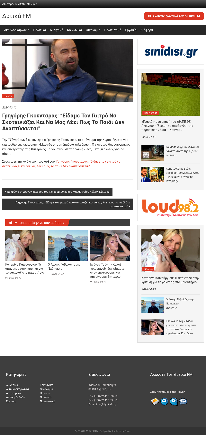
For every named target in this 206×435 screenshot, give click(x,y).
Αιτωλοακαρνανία (16, 30)
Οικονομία (93, 30)
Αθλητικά (56, 30)
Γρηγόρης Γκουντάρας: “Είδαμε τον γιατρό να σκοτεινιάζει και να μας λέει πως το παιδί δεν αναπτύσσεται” (72, 204)
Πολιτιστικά (112, 30)
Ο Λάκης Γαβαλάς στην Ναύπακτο (180, 301)
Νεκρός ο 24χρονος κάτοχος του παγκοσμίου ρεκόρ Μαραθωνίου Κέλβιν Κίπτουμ (58, 191)
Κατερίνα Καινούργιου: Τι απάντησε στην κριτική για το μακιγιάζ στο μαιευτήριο (24, 269)
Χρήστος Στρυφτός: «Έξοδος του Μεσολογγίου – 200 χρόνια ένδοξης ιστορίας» (182, 175)
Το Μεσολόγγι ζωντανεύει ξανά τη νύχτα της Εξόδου (182, 149)
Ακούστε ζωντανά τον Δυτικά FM (174, 16)
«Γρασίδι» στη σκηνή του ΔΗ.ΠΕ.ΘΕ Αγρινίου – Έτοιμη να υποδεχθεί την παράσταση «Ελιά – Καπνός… (167, 126)
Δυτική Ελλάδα (15, 397)
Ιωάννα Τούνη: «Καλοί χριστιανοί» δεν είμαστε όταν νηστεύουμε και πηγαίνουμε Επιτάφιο (107, 270)
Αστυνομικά (13, 393)
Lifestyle (8, 96)
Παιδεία (45, 393)
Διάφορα (146, 30)
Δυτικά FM (16, 16)
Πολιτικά (39, 30)
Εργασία (131, 30)
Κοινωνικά (74, 30)
